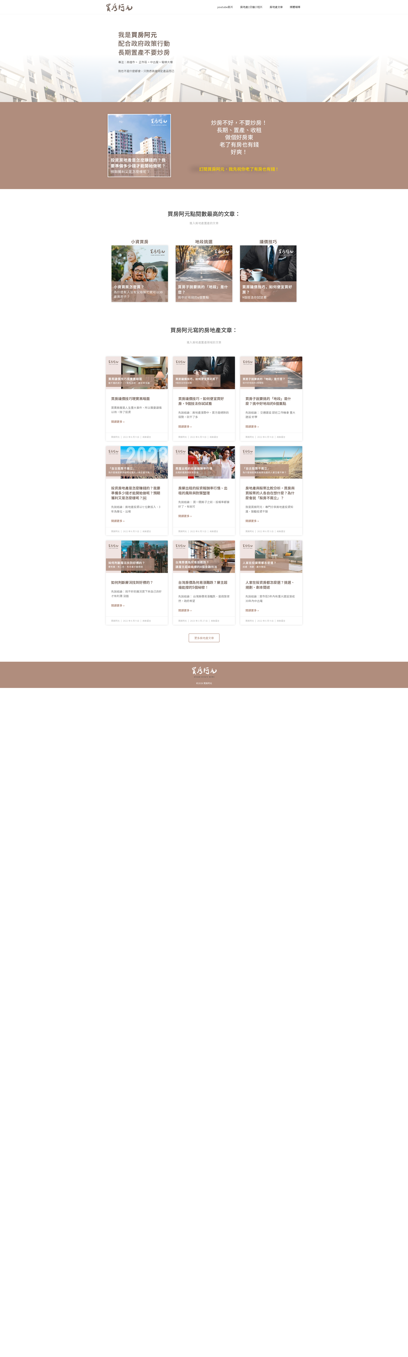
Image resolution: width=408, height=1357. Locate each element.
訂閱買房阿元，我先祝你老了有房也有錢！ (239, 169)
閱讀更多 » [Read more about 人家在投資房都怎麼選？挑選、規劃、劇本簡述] (252, 610)
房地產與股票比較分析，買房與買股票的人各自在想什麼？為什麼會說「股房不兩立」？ (270, 492)
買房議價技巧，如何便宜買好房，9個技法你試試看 (201, 401)
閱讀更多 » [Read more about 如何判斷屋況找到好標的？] (117, 605)
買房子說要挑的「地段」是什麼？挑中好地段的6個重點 (268, 401)
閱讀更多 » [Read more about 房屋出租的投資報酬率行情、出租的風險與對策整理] (185, 516)
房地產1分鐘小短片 (251, 7)
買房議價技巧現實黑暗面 (130, 398)
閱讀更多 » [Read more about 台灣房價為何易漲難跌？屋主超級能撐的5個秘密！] (185, 610)
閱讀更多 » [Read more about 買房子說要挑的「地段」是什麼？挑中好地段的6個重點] (252, 426)
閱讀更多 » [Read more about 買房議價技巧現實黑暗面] (117, 421)
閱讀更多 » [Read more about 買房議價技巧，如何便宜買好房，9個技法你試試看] (185, 426)
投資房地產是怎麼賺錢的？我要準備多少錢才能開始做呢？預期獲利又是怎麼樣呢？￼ (135, 492)
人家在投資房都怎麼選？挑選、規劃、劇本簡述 (270, 585)
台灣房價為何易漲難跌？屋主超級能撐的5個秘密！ (202, 585)
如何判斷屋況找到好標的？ (132, 582)
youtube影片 (225, 7)
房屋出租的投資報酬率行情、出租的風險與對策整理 (202, 490)
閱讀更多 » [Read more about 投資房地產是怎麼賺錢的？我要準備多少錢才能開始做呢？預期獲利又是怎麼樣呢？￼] (117, 521)
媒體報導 (295, 7)
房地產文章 (276, 7)
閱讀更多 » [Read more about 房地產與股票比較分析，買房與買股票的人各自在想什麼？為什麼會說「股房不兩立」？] (252, 521)
